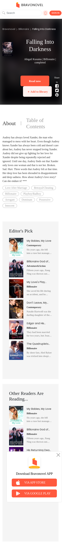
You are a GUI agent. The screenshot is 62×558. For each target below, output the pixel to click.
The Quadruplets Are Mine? (37, 344)
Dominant (27, 199)
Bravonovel (8, 29)
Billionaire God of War (37, 261)
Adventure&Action (36, 266)
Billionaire (24, 29)
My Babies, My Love (39, 241)
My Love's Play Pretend (36, 282)
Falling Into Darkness (44, 29)
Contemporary (34, 245)
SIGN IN (55, 13)
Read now (35, 81)
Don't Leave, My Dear (37, 303)
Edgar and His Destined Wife (36, 323)
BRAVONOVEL (29, 5)
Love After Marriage (16, 187)
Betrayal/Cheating (43, 187)
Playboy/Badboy (32, 193)
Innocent (9, 205)
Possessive (44, 199)
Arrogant (10, 199)
